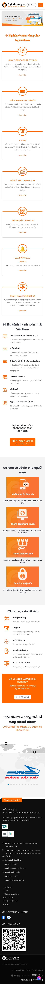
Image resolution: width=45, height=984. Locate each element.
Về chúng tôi (7, 887)
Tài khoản (31, 5)
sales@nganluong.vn (17, 880)
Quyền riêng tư (8, 897)
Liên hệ (5, 904)
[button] (8, 784)
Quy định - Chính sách (10, 901)
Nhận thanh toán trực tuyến (22, 60)
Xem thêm (22, 75)
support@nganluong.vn (18, 868)
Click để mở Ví (22, 697)
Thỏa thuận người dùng (11, 894)
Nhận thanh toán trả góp (22, 100)
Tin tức (5, 891)
